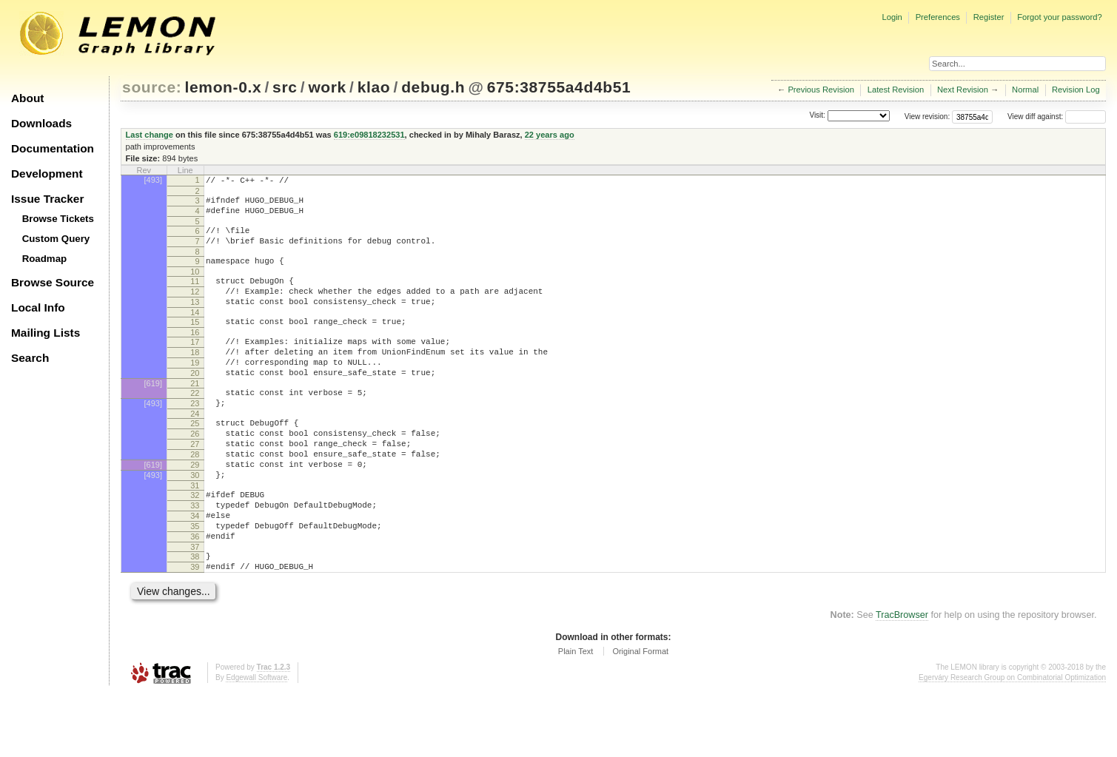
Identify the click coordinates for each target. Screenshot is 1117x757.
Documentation (52, 148)
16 (194, 354)
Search (30, 357)
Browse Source (52, 282)
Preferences (938, 17)
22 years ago (549, 134)
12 (194, 307)
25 (194, 458)
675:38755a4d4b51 (559, 86)
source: (151, 86)
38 (194, 616)
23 (194, 436)
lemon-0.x (223, 86)
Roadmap (44, 258)
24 (194, 449)
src (284, 86)
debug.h (433, 86)
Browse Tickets (58, 218)
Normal (1025, 89)
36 (194, 594)
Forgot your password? (1059, 17)
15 (194, 341)
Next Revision (962, 89)
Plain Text (576, 715)
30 (194, 521)
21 (194, 414)
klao (374, 86)
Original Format (640, 715)
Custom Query (56, 238)
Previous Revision (821, 89)
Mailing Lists (45, 332)
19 (194, 389)
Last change (149, 134)
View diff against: (1056, 116)
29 (194, 509)
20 (194, 401)
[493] (153, 179)
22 (194, 424)
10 (194, 284)
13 (194, 319)
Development (47, 173)
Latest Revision (896, 89)
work (327, 86)
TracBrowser (902, 679)
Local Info (38, 307)
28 (194, 496)
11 (194, 294)
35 (194, 581)
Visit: (817, 116)
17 (194, 364)
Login (892, 17)
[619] (153, 414)
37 (194, 606)
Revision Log (1076, 89)
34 (194, 569)
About (27, 98)
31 (194, 534)
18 (194, 376)
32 (194, 543)
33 (194, 556)
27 (194, 484)
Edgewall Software (256, 742)
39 (194, 629)
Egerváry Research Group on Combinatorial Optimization (1012, 742)
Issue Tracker (47, 198)
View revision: (927, 116)
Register (988, 17)
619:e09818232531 (369, 134)
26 (194, 471)
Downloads (41, 123)
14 (194, 332)
